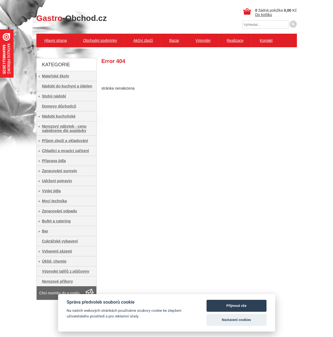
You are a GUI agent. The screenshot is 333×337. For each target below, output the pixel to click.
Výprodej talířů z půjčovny (65, 271)
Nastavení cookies (236, 320)
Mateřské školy (55, 76)
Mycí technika (54, 201)
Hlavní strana (56, 40)
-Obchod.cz (71, 18)
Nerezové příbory (57, 281)
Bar (45, 231)
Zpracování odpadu (59, 211)
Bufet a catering (56, 221)
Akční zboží (143, 40)
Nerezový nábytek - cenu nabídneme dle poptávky (64, 128)
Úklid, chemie (54, 261)
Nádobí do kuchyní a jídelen (67, 86)
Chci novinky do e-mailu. (60, 293)
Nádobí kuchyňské (59, 116)
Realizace (235, 40)
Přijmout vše (236, 306)
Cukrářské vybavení (60, 241)
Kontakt (266, 40)
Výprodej (202, 40)
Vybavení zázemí (57, 251)
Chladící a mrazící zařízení (65, 151)
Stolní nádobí (54, 96)
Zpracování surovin (59, 171)
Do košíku (263, 14)
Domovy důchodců (59, 106)
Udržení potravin (57, 181)
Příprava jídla (54, 161)
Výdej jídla (51, 191)
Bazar (174, 40)
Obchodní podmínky (100, 40)
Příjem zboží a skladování (65, 140)
